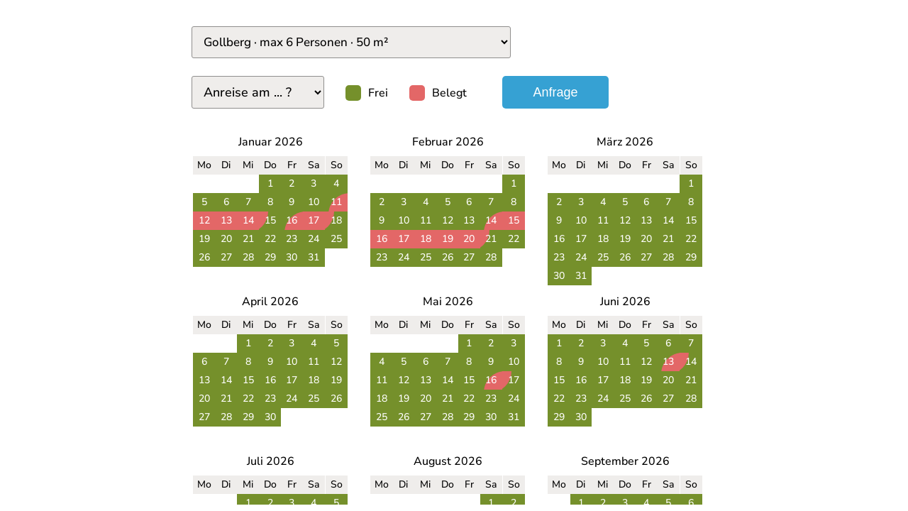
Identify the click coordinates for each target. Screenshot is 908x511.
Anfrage (555, 92)
